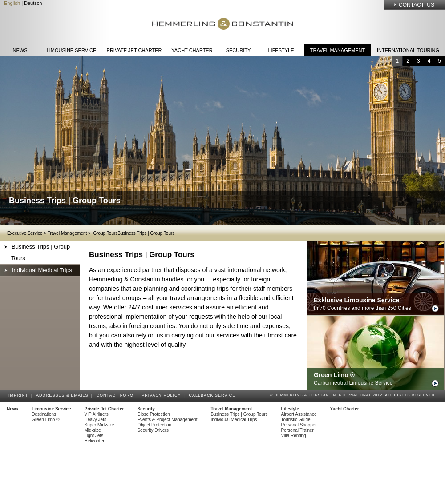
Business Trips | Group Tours (40, 252)
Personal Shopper (299, 424)
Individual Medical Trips (42, 270)
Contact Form (116, 395)
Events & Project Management (167, 419)
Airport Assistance (299, 414)
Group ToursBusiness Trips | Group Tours (133, 233)
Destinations (44, 414)
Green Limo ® (45, 419)
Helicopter (95, 440)
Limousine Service (72, 50)
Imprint (19, 395)
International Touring (408, 50)
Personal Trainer (297, 430)
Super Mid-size (99, 424)
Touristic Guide (296, 419)
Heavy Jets (95, 419)
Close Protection (153, 414)
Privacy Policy (162, 395)
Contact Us (416, 5)
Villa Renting (293, 435)
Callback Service (213, 395)
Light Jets (94, 435)
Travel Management (337, 50)
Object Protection (154, 424)
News (20, 50)
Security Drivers (153, 430)
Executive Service (24, 233)
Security (238, 50)
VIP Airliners (97, 414)
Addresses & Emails (64, 395)
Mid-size (93, 430)
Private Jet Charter (134, 50)
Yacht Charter (191, 50)
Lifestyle (281, 50)
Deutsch (33, 3)
